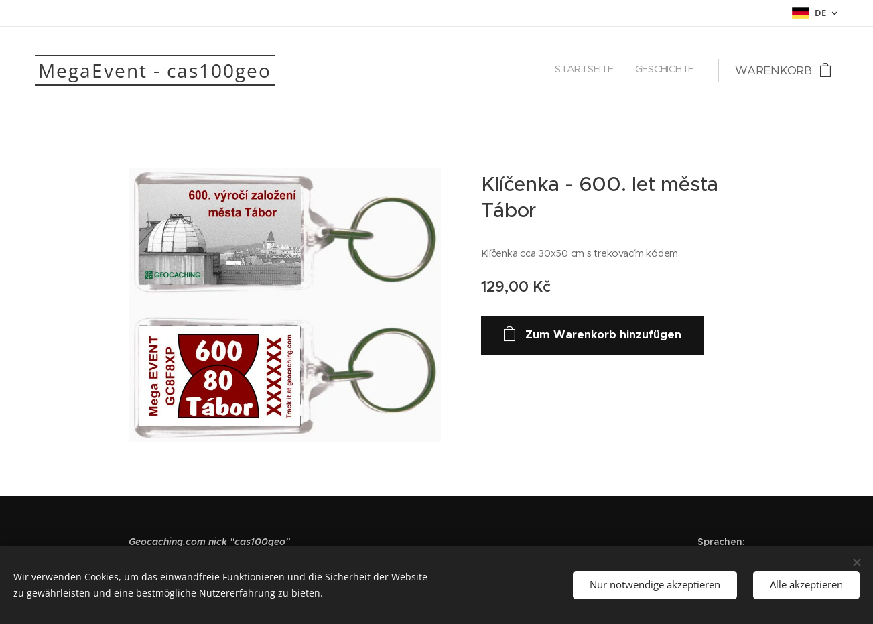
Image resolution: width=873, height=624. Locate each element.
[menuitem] (676, 70)
